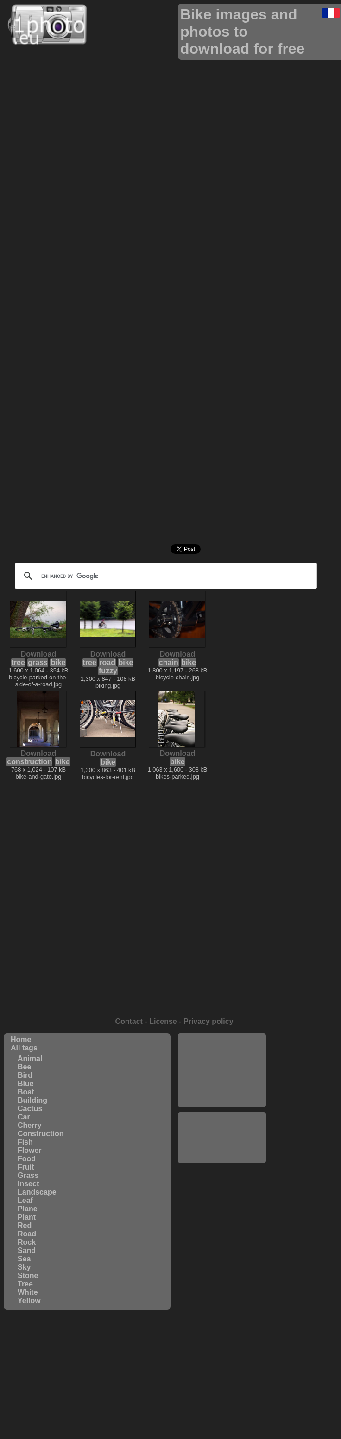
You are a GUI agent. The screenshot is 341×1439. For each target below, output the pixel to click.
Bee (24, 1067)
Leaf (25, 1200)
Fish (25, 1142)
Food (27, 1159)
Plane (28, 1209)
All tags (24, 1048)
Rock (27, 1242)
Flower (30, 1150)
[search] (164, 576)
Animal (30, 1058)
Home (21, 1039)
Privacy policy (208, 1021)
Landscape (37, 1192)
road (107, 662)
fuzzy (108, 671)
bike (58, 662)
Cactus (30, 1109)
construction (29, 762)
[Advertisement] (222, 1070)
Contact (129, 1021)
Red (25, 1225)
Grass (28, 1175)
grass (38, 662)
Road (27, 1234)
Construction (41, 1134)
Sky (24, 1267)
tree (18, 662)
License (163, 1021)
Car (24, 1117)
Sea (24, 1259)
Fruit (26, 1167)
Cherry (30, 1125)
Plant (27, 1217)
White (28, 1292)
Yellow (29, 1301)
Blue (26, 1083)
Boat (26, 1092)
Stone (28, 1275)
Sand (27, 1250)
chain (168, 662)
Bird (25, 1075)
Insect (28, 1184)
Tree (25, 1284)
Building (32, 1100)
